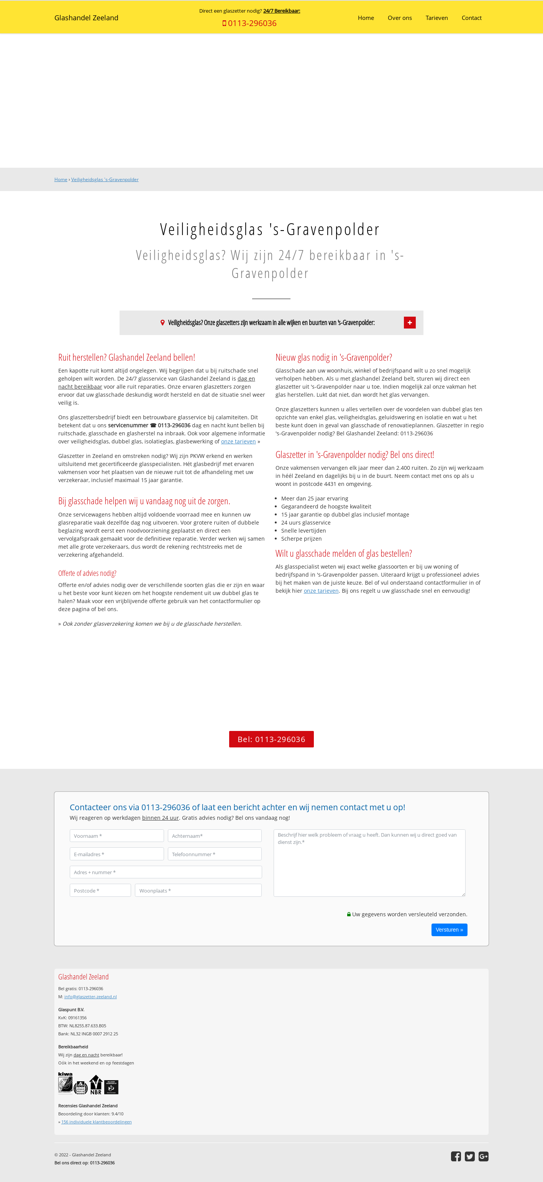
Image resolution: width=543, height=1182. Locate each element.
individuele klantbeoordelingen (96, 1122)
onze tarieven (238, 441)
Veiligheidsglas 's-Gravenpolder (105, 179)
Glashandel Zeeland (86, 17)
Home (60, 179)
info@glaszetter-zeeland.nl (90, 996)
